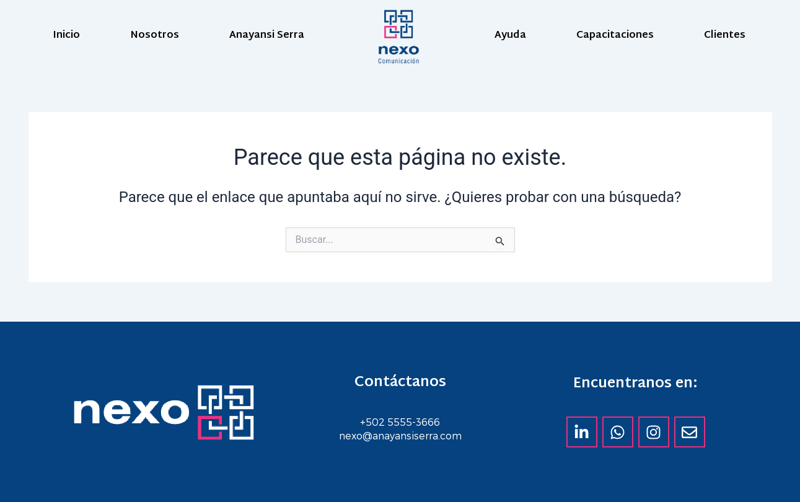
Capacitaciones (615, 36)
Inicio (66, 36)
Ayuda (510, 36)
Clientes (724, 36)
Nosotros (154, 36)
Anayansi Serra (266, 36)
